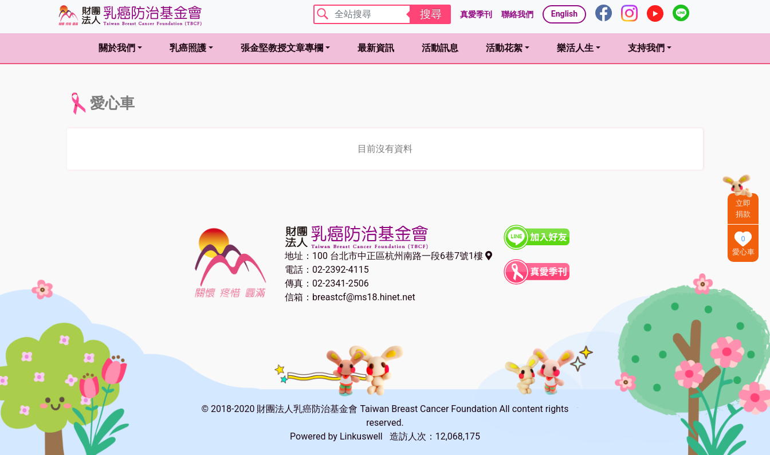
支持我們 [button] (646, 47)
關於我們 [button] (117, 47)
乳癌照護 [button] (188, 47)
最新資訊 (376, 47)
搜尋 (431, 14)
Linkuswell (361, 436)
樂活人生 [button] (575, 47)
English (564, 13)
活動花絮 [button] (504, 47)
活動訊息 (440, 47)
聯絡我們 (517, 14)
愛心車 (743, 252)
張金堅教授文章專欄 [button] (282, 47)
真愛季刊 (476, 14)
